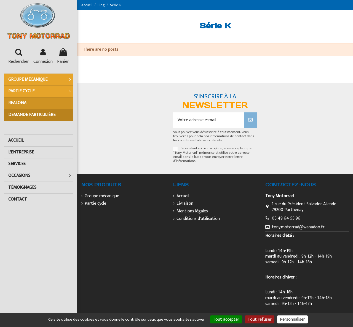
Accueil (182, 196)
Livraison (184, 204)
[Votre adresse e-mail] (208, 120)
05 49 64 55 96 (286, 218)
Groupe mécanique (102, 196)
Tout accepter (226, 319)
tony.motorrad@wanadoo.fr (298, 227)
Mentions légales (192, 211)
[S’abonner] (250, 120)
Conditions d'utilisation (198, 219)
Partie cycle (95, 204)
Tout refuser (260, 319)
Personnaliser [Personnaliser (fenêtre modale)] (292, 319)
